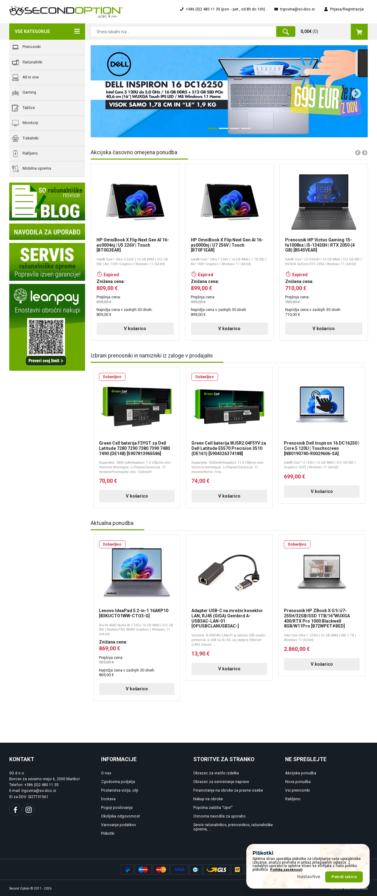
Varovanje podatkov (118, 825)
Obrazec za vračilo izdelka (216, 773)
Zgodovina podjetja (118, 782)
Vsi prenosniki (297, 790)
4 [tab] (244, 131)
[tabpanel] (229, 91)
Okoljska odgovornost (120, 816)
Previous (99, 91)
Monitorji (25, 123)
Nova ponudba (298, 782)
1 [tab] (211, 131)
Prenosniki (26, 47)
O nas (106, 773)
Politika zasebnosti (286, 870)
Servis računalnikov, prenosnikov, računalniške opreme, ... (233, 827)
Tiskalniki (25, 138)
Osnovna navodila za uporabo (219, 816)
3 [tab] (233, 131)
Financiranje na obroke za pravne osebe (228, 790)
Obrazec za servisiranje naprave (221, 782)
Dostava (108, 799)
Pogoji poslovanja (117, 807)
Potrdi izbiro (344, 876)
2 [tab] (222, 131)
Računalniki (27, 62)
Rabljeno (25, 153)
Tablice (23, 108)
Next (354, 91)
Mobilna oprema (31, 168)
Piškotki (107, 833)
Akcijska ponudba (300, 773)
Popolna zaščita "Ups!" (213, 807)
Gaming (24, 92)
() (334, 32)
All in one (25, 77)
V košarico (135, 328)
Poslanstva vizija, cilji (119, 790)
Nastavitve (309, 876)
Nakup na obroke (208, 799)
